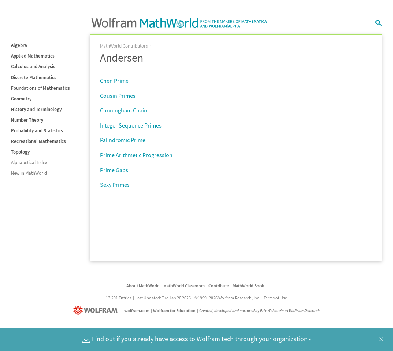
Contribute (218, 285)
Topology (20, 152)
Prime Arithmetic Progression (136, 155)
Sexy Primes (115, 184)
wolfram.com (136, 310)
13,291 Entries (118, 297)
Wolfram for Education (174, 310)
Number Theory (27, 120)
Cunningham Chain (123, 110)
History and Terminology (36, 109)
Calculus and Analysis (33, 66)
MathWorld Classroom (184, 285)
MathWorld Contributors (124, 46)
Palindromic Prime (122, 140)
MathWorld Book (248, 285)
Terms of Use (275, 297)
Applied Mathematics (33, 56)
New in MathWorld (29, 173)
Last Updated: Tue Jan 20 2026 (163, 297)
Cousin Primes (118, 95)
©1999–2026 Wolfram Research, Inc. (227, 297)
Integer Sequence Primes (131, 125)
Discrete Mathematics (33, 77)
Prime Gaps (114, 170)
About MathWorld (143, 285)
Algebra (19, 45)
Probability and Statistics (37, 131)
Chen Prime (114, 80)
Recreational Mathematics (38, 141)
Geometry (21, 99)
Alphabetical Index (29, 162)
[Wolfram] (97, 310)
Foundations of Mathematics (40, 88)
